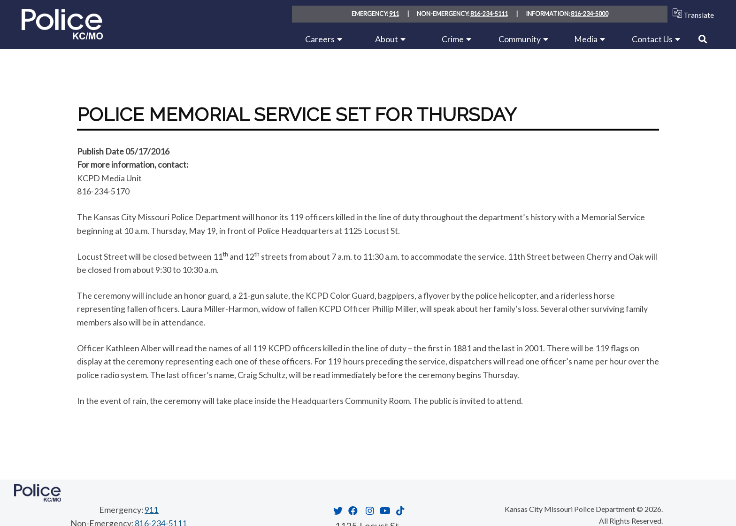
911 (394, 14)
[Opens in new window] (337, 510)
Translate (691, 13)
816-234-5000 (589, 14)
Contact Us (652, 39)
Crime (453, 39)
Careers (320, 39)
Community (519, 39)
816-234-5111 (489, 14)
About (386, 39)
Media (586, 39)
